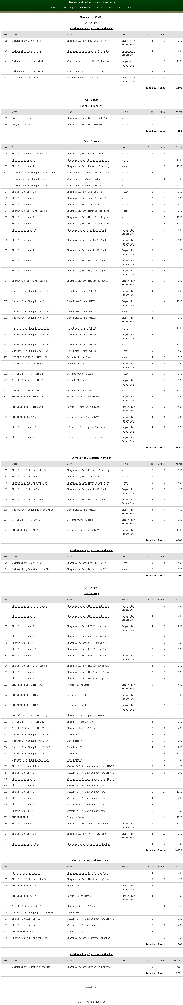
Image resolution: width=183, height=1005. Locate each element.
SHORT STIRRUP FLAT (23, 931)
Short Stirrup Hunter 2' (23, 159)
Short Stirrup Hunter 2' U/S (25, 766)
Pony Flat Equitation (91, 105)
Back (130, 7)
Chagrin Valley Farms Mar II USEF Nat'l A (87, 124)
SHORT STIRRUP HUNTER (25, 695)
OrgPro (96, 987)
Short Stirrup (91, 141)
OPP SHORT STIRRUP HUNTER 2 (28, 721)
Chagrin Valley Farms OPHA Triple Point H (87, 823)
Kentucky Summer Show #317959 (83, 396)
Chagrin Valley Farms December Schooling (88, 153)
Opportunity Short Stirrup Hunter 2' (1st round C (36, 172)
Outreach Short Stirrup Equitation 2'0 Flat (32, 509)
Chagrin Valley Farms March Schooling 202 (88, 210)
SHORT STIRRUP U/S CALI (25, 417)
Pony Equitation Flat (22, 118)
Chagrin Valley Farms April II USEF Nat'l (86, 229)
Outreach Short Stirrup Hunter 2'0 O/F (31, 291)
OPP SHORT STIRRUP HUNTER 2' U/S (30, 728)
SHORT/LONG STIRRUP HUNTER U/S (30, 715)
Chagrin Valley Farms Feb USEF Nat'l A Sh (87, 118)
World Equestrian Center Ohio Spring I (86, 71)
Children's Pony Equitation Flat (27, 61)
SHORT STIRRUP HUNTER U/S (27, 684)
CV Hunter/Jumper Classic (80, 357)
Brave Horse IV (74, 734)
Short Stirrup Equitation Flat (26, 476)
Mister (125, 118)
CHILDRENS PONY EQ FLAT (25, 77)
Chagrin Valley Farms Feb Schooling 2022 (87, 569)
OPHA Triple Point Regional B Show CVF (86, 427)
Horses (100, 7)
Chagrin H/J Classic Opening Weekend (86, 715)
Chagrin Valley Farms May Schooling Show (88, 665)
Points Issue (115, 7)
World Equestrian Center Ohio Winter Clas (88, 61)
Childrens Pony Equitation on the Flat (31, 569)
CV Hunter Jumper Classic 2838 (82, 77)
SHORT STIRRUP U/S (22, 817)
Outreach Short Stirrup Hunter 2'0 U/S (31, 301)
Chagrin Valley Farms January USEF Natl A (88, 50)
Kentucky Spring (75, 885)
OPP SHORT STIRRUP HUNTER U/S (29, 357)
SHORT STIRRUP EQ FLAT (24, 885)
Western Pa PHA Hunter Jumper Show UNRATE (90, 766)
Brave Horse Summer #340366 (81, 291)
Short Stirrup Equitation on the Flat (91, 457)
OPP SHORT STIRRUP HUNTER (27, 363)
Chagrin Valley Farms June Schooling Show (88, 966)
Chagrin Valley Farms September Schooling (88, 843)
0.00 (178, 966)
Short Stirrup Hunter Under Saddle (29, 153)
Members (85, 7)
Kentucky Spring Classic (79, 684)
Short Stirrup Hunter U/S (24, 191)
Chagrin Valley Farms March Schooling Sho (88, 605)
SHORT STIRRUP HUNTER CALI (27, 396)
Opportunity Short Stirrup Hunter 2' (29, 179)
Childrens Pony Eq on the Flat (27, 40)
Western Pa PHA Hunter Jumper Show (86, 785)
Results (54, 7)
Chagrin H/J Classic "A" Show (81, 721)
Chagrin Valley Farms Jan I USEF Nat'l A (86, 191)
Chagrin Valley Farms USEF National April (87, 626)
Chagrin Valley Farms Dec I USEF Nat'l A (86, 40)
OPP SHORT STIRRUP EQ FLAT (27, 519)
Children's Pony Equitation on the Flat (91, 28)
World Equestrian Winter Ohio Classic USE (88, 172)
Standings (69, 7)
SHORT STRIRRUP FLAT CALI (26, 530)
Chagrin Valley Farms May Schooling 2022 (87, 260)
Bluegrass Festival (76, 817)
